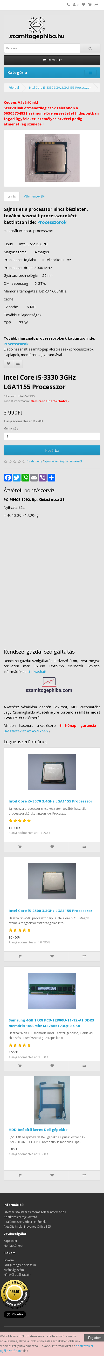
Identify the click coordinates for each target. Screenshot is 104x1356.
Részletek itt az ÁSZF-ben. (27, 731)
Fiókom (9, 1260)
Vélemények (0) (34, 196)
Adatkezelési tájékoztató (20, 1217)
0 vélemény (34, 461)
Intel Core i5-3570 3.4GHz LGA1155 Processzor (50, 801)
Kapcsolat (10, 1241)
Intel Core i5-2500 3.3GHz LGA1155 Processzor (50, 910)
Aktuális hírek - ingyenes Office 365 (27, 1227)
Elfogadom (94, 1338)
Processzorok (52, 222)
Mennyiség (11, 428)
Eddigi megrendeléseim (20, 1265)
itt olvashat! (36, 671)
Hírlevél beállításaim (17, 1275)
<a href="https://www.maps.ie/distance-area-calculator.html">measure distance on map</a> (52, 580)
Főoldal (14, 88)
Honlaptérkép (13, 1246)
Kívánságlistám (14, 1270)
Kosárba (52, 450)
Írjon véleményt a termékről (63, 461)
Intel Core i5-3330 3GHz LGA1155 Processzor (60, 88)
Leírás (11, 196)
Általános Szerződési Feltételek (25, 1222)
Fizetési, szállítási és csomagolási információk (35, 1212)
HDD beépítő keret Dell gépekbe (38, 1129)
